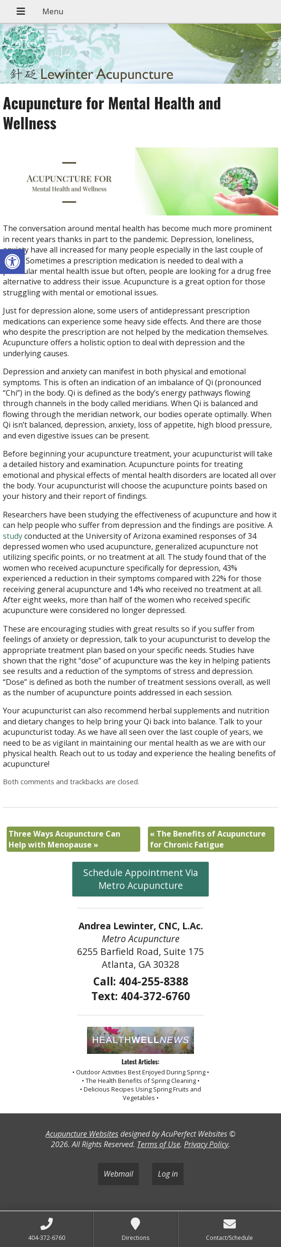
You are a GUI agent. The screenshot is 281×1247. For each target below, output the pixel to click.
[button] (12, 261)
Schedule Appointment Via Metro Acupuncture (140, 879)
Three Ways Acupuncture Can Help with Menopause (64, 838)
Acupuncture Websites (82, 1134)
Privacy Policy (206, 1144)
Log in (168, 1174)
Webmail (118, 1174)
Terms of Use (158, 1144)
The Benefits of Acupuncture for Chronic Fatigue (208, 838)
